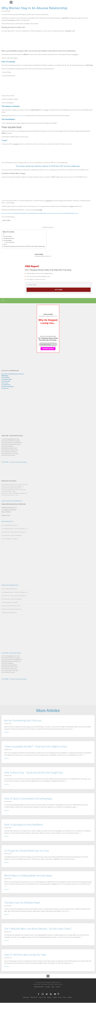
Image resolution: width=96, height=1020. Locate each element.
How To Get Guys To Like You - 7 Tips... (10, 495)
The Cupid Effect (6, 377)
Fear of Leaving (7, 236)
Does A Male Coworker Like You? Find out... (11, 444)
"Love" (5, 244)
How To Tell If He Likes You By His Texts (25, 954)
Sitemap (49, 997)
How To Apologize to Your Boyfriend (10, 538)
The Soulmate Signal (7, 379)
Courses (57, 986)
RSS (45, 997)
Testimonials (26, 997)
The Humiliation (8, 240)
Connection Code (6, 381)
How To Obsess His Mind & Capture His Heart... (13, 374)
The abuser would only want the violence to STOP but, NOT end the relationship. (24, 246)
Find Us (40, 997)
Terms (59, 997)
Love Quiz (47, 986)
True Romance (5, 388)
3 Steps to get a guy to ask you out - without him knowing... (15, 484)
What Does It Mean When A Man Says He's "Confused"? (14, 489)
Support (70, 997)
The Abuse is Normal (9, 238)
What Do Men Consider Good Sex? (9, 448)
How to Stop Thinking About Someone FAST (11, 488)
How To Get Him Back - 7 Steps (8, 491)
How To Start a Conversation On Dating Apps (12, 535)
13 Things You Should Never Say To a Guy (11, 605)
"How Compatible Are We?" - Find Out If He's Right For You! (15, 528)
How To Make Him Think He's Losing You (11, 441)
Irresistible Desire (6, 384)
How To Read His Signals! (8, 386)
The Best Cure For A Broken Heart (9, 612)
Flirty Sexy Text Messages (7, 446)
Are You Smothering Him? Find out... (10, 525)
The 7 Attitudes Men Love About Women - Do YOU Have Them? (37, 928)
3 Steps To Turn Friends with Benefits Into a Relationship (14, 493)
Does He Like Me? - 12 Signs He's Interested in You (13, 486)
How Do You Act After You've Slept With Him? (12, 442)
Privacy (64, 997)
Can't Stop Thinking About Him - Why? (10, 439)
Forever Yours (5, 383)
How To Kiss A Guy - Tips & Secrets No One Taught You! (14, 532)
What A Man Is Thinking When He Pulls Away (11, 609)
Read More (6, 732)
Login (52, 986)
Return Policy (34, 997)
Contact (55, 997)
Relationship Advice (39, 986)
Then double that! (10, 242)
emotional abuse (20, 115)
